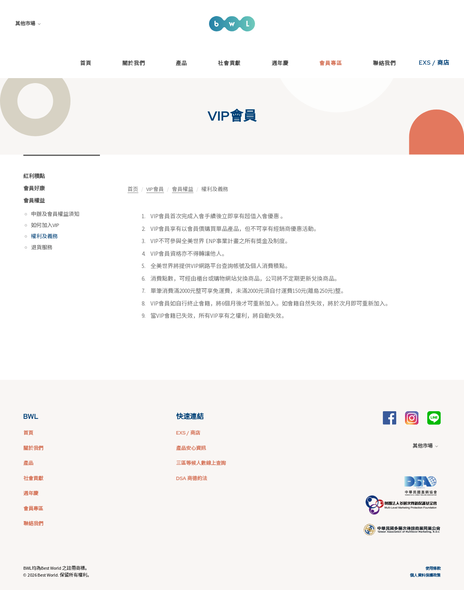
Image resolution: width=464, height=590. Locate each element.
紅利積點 (34, 176)
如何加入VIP (45, 225)
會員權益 (34, 200)
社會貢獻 (229, 63)
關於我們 (133, 63)
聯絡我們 (384, 63)
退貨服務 (41, 247)
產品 (181, 63)
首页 (132, 189)
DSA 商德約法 (191, 478)
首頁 (85, 63)
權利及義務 (44, 236)
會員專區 (330, 63)
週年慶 (280, 63)
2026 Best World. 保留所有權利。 (60, 575)
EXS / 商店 (434, 63)
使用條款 (433, 568)
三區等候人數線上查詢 (201, 463)
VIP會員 (155, 189)
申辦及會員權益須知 (55, 214)
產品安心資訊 (191, 448)
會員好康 (34, 188)
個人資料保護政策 (425, 575)
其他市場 (28, 23)
